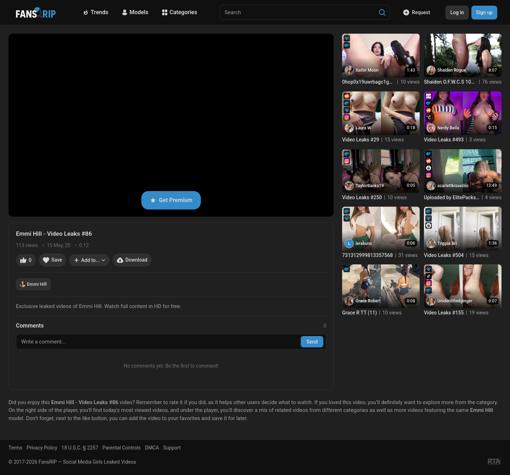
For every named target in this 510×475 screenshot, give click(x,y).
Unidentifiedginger (454, 300)
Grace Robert (368, 300)
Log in (457, 12)
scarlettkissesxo (453, 185)
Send (312, 342)
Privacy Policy (42, 448)
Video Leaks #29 (360, 139)
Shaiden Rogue (451, 70)
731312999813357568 (367, 255)
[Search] (382, 12)
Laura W (363, 127)
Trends (95, 12)
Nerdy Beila (448, 127)
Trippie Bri (447, 243)
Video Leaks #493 (444, 139)
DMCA (152, 448)
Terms (15, 448)
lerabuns (364, 243)
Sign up (484, 12)
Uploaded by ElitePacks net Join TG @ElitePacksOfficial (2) (452, 197)
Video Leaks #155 (444, 312)
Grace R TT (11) (359, 312)
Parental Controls (121, 448)
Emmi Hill (33, 284)
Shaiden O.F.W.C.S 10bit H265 (450, 82)
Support (172, 448)
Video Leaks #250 (362, 197)
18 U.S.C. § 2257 (80, 448)
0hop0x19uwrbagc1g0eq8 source (368, 82)
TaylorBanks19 (370, 185)
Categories (179, 12)
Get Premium (171, 200)
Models (135, 12)
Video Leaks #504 (444, 255)
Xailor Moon (367, 70)
